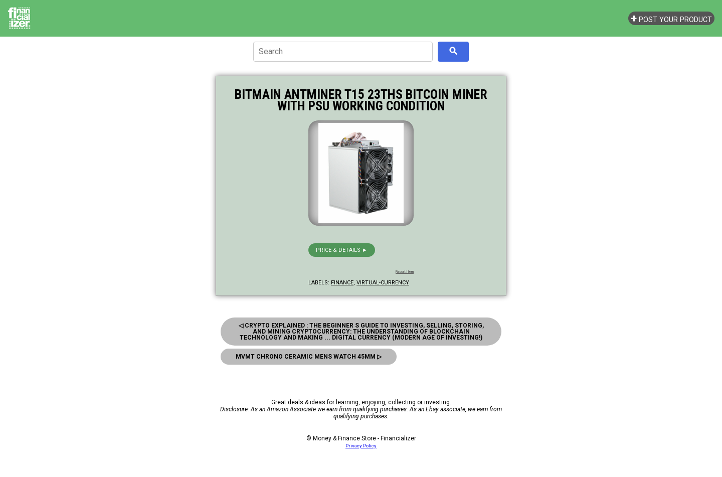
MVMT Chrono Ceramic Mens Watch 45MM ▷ (309, 356)
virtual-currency (382, 282)
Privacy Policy (361, 445)
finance (342, 282)
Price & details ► (342, 250)
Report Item (405, 272)
